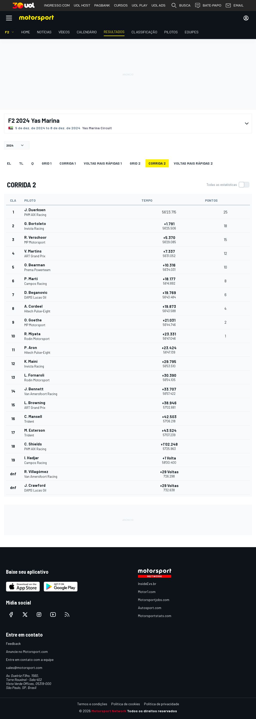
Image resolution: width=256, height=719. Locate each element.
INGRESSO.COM (57, 5)
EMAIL (234, 5)
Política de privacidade (161, 704)
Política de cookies (125, 704)
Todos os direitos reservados (152, 711)
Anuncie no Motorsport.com (27, 651)
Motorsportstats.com (154, 616)
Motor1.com (147, 591)
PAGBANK (102, 5)
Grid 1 (47, 163)
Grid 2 (135, 163)
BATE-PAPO (207, 5)
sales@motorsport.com (24, 667)
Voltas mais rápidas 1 (103, 163)
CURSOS (121, 5)
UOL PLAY (140, 5)
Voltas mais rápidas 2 (193, 163)
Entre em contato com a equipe (30, 659)
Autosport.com (149, 608)
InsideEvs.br (147, 583)
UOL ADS (159, 5)
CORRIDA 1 (68, 163)
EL (9, 163)
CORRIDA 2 (157, 163)
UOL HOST (82, 5)
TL (21, 163)
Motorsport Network (109, 711)
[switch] (227, 184)
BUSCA (180, 5)
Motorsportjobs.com (153, 599)
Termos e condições (92, 704)
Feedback (13, 643)
